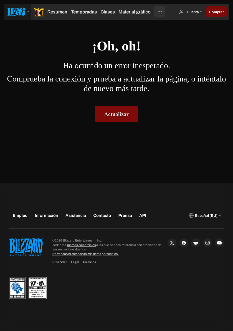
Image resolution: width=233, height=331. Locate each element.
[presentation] (17, 12)
